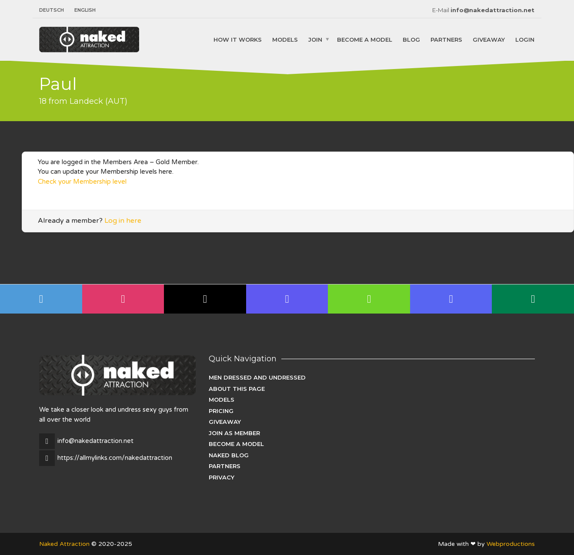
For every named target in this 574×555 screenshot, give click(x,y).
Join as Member (234, 432)
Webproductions (511, 544)
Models (285, 39)
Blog (411, 39)
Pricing (221, 410)
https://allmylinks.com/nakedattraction (114, 458)
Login (524, 39)
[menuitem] (54, 10)
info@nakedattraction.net (492, 10)
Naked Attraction (64, 544)
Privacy (221, 477)
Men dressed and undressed (257, 377)
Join (315, 39)
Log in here (122, 220)
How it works (238, 39)
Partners (446, 39)
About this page (237, 388)
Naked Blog (229, 455)
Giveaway (489, 39)
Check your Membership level (82, 181)
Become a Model (364, 39)
